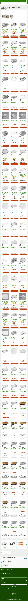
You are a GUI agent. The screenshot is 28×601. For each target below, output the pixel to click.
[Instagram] (1, 573)
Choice (12, 549)
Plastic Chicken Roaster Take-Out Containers (5, 547)
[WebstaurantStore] (10, 569)
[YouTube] (3, 573)
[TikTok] (7, 573)
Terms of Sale (14, 592)
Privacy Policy (14, 593)
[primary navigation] (2, 1)
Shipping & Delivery (18, 588)
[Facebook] (5, 573)
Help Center (14, 584)
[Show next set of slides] (26, 544)
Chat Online (8, 588)
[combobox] (14, 3)
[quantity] (2, 37)
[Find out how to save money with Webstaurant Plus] (3, 31)
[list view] (4, 9)
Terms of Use (14, 594)
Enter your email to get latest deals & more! (8, 557)
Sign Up (26, 558)
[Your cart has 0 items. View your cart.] (26, 1)
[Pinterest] (9, 573)
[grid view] (2, 9)
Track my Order (14, 586)
